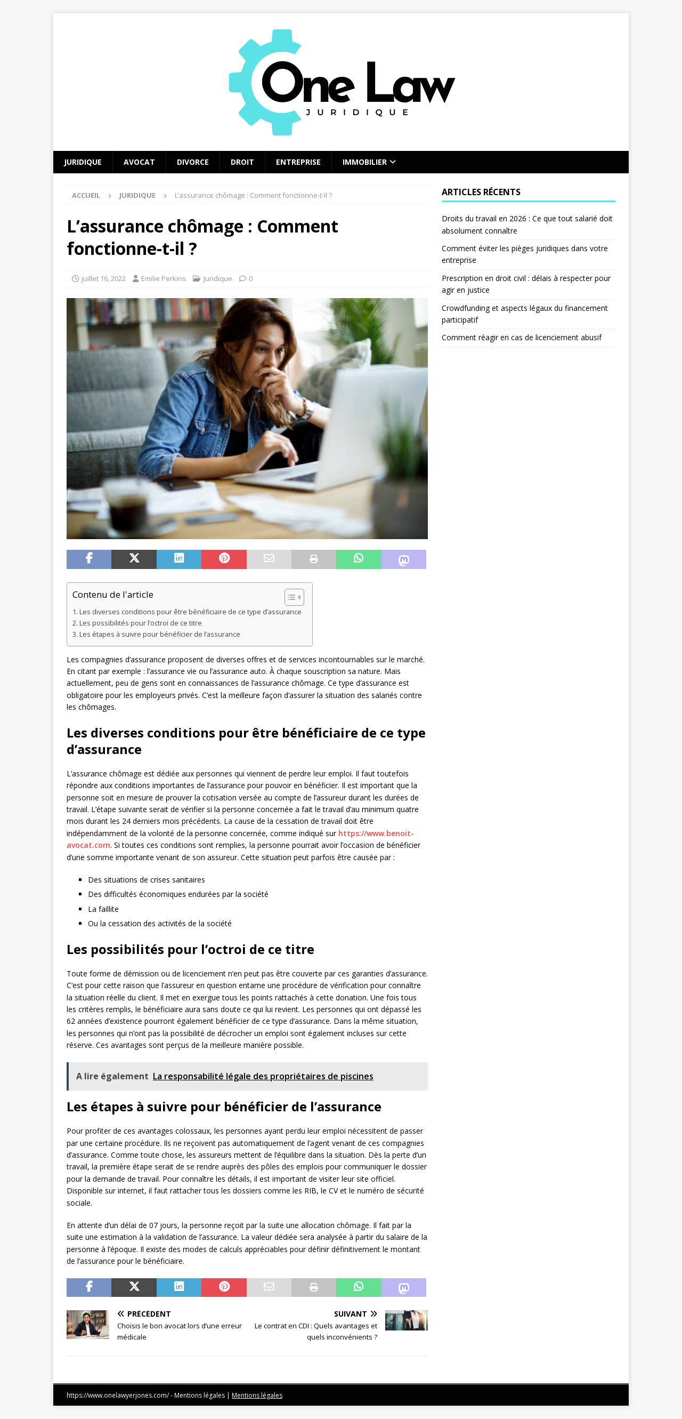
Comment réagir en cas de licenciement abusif (522, 337)
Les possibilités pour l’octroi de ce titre (140, 623)
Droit (242, 162)
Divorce (193, 162)
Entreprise (298, 162)
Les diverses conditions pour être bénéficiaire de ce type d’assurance (190, 611)
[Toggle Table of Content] (289, 597)
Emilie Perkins (163, 278)
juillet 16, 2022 (104, 278)
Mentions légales (257, 1395)
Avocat (139, 162)
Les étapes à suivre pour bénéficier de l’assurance (159, 634)
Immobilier (365, 162)
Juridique (83, 162)
